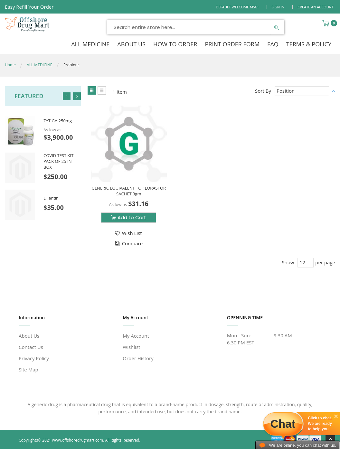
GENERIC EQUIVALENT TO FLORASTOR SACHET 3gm (128, 191)
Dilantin (51, 198)
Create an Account (316, 7)
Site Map (28, 369)
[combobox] (195, 27)
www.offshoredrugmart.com (77, 440)
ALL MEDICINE (39, 65)
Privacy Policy (34, 358)
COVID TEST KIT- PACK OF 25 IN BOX (59, 161)
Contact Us (31, 347)
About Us (29, 335)
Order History (138, 358)
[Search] (276, 27)
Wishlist (131, 347)
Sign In (278, 7)
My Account (136, 335)
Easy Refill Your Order (29, 7)
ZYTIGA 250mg (57, 121)
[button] (128, 233)
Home (10, 65)
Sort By (263, 91)
